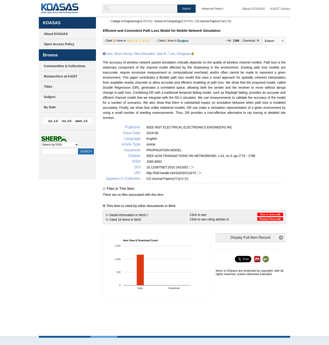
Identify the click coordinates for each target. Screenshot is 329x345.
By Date (50, 107)
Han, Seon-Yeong (119, 54)
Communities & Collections (64, 66)
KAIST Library (280, 9)
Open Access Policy (59, 44)
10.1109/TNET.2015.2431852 (167, 167)
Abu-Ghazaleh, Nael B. (150, 54)
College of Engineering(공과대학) (131, 21)
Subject (50, 97)
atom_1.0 (81, 121)
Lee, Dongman (180, 54)
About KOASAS (253, 9)
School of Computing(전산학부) (173, 21)
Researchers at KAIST (60, 76)
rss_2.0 (66, 121)
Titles (48, 86)
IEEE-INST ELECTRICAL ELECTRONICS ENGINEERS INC (189, 127)
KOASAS (59, 8)
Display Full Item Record (250, 237)
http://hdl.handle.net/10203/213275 (171, 173)
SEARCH (86, 151)
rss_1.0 (53, 121)
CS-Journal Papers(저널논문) (213, 21)
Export (269, 40)
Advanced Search (212, 8)
